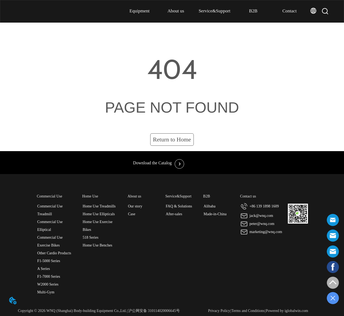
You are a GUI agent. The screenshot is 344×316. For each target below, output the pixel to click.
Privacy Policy (219, 311)
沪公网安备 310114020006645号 (154, 311)
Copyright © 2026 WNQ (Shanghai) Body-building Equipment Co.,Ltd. (72, 311)
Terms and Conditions (247, 311)
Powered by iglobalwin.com (287, 311)
